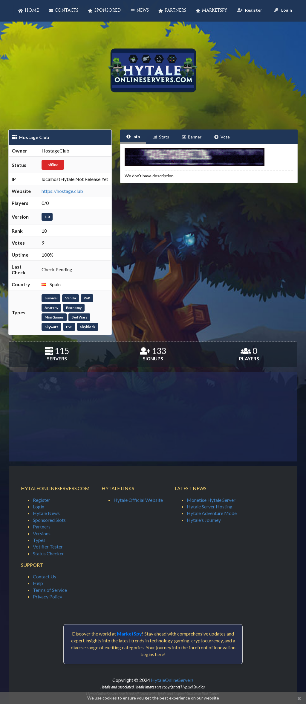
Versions (42, 533)
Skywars (51, 326)
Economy (74, 307)
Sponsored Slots (49, 520)
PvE (69, 326)
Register (41, 500)
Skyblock (87, 326)
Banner (192, 136)
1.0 (47, 216)
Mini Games (54, 317)
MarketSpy (211, 10)
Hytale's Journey (204, 520)
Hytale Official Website (138, 500)
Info (133, 136)
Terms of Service (50, 590)
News (139, 10)
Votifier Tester (48, 546)
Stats (160, 136)
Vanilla (70, 298)
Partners (172, 10)
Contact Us (44, 576)
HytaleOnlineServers (172, 680)
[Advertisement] (153, 416)
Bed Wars (79, 317)
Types (39, 540)
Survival (51, 298)
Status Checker (48, 553)
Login (38, 506)
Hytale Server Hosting (209, 506)
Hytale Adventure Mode (212, 513)
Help (38, 583)
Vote (222, 136)
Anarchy (51, 307)
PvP (87, 298)
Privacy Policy (47, 596)
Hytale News (46, 513)
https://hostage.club (62, 191)
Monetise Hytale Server (211, 500)
